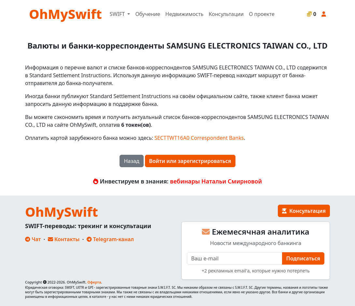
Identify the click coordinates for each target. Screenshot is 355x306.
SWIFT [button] (118, 14)
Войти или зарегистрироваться (190, 161)
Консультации (226, 14)
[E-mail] (234, 258)
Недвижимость (184, 14)
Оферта (94, 282)
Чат (33, 239)
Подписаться (303, 258)
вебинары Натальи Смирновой (216, 181)
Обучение (147, 14)
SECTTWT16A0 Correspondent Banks (199, 137)
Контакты (64, 239)
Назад (131, 161)
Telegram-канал (110, 239)
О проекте (262, 14)
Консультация (304, 210)
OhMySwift (65, 14)
